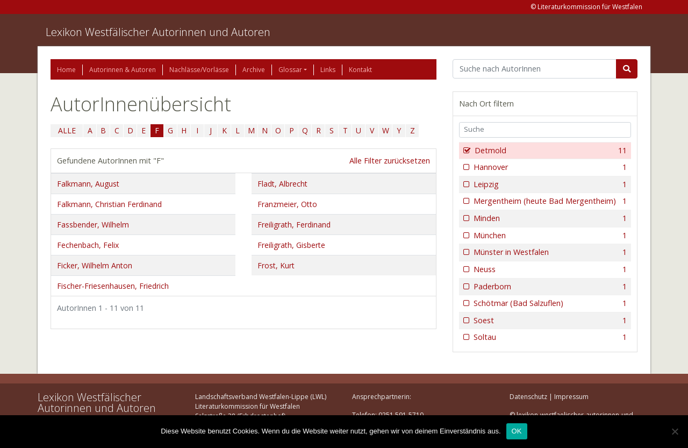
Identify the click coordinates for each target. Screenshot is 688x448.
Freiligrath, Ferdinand (294, 224)
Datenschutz (528, 396)
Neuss (549, 269)
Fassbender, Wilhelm (93, 224)
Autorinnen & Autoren (122, 69)
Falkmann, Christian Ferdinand (109, 204)
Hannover (549, 167)
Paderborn (549, 287)
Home (66, 69)
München (549, 235)
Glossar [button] (290, 69)
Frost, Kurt (276, 265)
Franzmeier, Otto (287, 204)
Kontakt (360, 69)
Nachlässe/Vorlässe (199, 69)
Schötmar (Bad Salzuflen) (549, 303)
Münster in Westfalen (549, 252)
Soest (549, 320)
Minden (549, 218)
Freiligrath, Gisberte (291, 245)
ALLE (67, 130)
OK (517, 431)
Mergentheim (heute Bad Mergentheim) (549, 201)
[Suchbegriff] (535, 69)
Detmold (549, 151)
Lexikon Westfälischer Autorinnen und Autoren (158, 32)
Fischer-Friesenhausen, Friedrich (113, 286)
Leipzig (549, 184)
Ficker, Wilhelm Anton (94, 265)
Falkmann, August (88, 184)
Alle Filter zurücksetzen (389, 160)
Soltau (549, 337)
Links (327, 69)
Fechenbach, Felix (88, 245)
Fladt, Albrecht (282, 184)
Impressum (571, 396)
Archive (253, 69)
